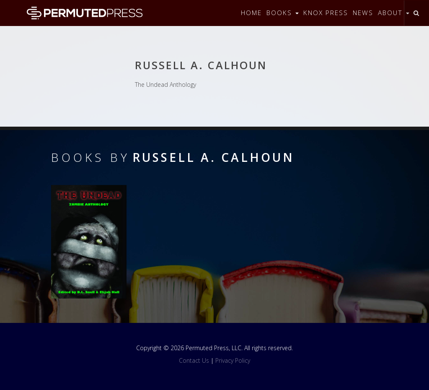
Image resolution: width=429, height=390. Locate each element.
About (393, 12)
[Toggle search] (416, 13)
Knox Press (325, 12)
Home (251, 12)
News (363, 12)
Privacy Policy (232, 360)
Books (282, 12)
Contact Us (194, 360)
